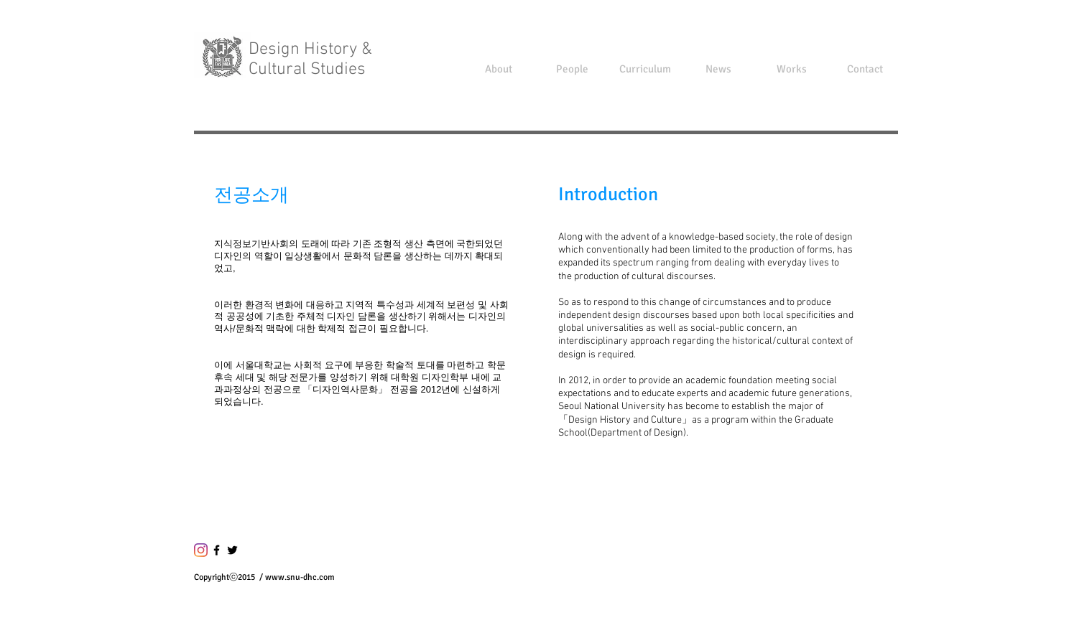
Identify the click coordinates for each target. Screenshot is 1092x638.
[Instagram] (201, 550)
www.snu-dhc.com (300, 577)
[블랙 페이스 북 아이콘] (216, 550)
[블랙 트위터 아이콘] (232, 550)
